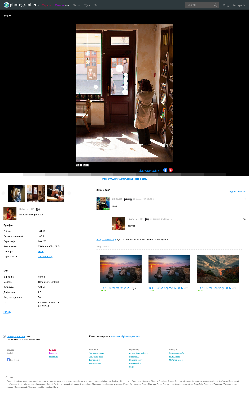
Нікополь (136, 384)
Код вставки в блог (149, 170)
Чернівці (48, 387)
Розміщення (174, 356)
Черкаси (32, 387)
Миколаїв (127, 384)
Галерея (62, 5)
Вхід (226, 5)
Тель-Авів (198, 384)
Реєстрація (239, 5)
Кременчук (41, 384)
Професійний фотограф (17, 381)
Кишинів (31, 384)
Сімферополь (181, 384)
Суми (190, 384)
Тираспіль (217, 384)
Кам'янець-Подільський (229, 381)
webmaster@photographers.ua (125, 336)
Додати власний (237, 191)
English (10, 353)
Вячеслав (117, 199)
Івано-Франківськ (210, 381)
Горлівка (163, 381)
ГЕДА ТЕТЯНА (26, 209)
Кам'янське (12, 384)
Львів (88, 384)
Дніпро (170, 381)
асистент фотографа (71, 381)
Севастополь (168, 384)
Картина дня (94, 360)
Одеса (144, 384)
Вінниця (154, 381)
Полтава (152, 384)
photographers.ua (16, 336)
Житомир (187, 381)
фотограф (33, 381)
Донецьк (178, 381)
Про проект (134, 356)
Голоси (7, 312)
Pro (96, 5)
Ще (87, 5)
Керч (20, 384)
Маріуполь (96, 384)
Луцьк (82, 384)
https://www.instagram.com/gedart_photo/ (124, 179)
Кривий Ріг (51, 384)
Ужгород (227, 384)
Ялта (55, 387)
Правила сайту (135, 360)
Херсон (10, 387)
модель (42, 381)
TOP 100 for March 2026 (115, 288)
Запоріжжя (197, 381)
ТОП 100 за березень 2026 (165, 288)
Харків (235, 384)
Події (131, 367)
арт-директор (87, 381)
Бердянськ (136, 381)
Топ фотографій (96, 356)
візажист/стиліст (54, 381)
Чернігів (40, 387)
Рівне (159, 384)
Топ (76, 5)
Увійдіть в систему (106, 239)
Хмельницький (21, 387)
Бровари (146, 381)
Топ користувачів (96, 353)
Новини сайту (135, 363)
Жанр (41, 251)
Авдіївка (115, 381)
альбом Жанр (45, 256)
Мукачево (118, 384)
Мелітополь (107, 384)
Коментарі (53, 356)
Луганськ (75, 384)
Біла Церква (125, 381)
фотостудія (99, 381)
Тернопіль (208, 384)
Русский (10, 349)
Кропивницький (63, 384)
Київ (25, 384)
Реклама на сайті (176, 353)
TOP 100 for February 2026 (214, 288)
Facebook (13, 360)
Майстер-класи (175, 360)
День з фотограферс (138, 353)
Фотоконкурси (95, 363)
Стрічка (46, 5)
